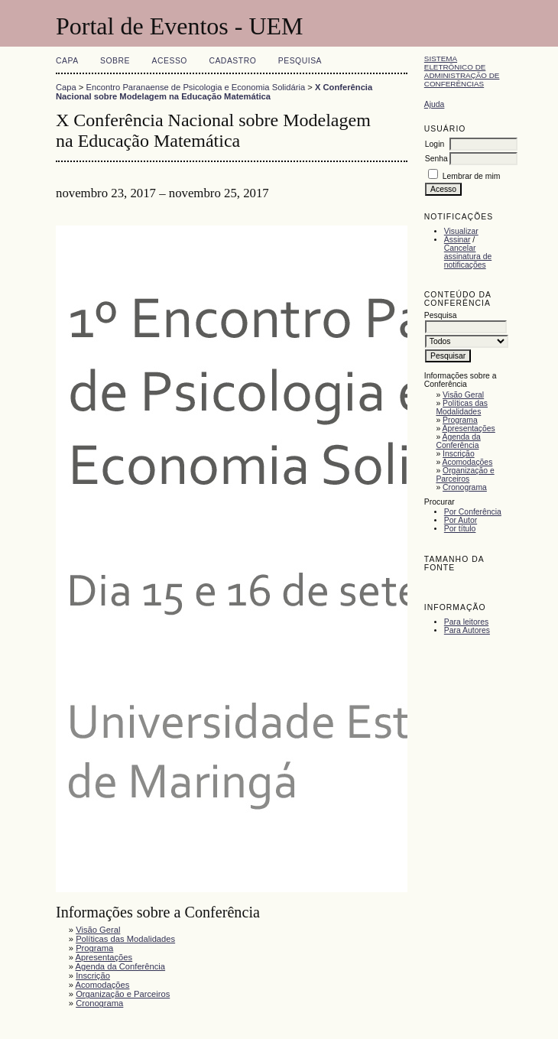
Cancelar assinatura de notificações (467, 256)
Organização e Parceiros (465, 474)
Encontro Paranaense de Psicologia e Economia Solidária (196, 87)
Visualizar (461, 231)
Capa (67, 61)
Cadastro (232, 61)
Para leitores (466, 622)
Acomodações (468, 462)
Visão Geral (463, 395)
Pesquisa (300, 61)
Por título (460, 528)
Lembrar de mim (472, 176)
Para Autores (467, 630)
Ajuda (434, 104)
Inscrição (459, 454)
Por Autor (460, 520)
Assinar (457, 239)
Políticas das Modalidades (462, 407)
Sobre (115, 61)
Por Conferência (472, 512)
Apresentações (469, 428)
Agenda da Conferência (458, 441)
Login (434, 144)
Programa (460, 420)
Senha (436, 158)
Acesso (169, 61)
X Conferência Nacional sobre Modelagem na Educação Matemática (214, 92)
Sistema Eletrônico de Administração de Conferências (462, 71)
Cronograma (465, 487)
